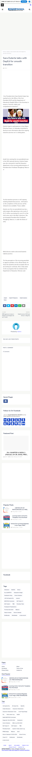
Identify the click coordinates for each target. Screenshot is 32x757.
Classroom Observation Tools (9, 711)
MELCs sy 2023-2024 (17, 723)
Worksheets (14, 615)
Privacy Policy (5, 670)
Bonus (18, 589)
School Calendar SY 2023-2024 (10, 734)
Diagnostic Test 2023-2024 (9, 720)
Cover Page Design (23, 711)
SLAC (18, 731)
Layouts (18, 598)
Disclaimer (4, 668)
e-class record (23, 615)
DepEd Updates (23, 298)
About (17, 666)
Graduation (20, 720)
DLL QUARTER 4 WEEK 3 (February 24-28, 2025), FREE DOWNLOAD (16, 454)
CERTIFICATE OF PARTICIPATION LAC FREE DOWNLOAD (19, 508)
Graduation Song (8, 595)
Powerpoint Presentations (10, 606)
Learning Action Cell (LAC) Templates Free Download (19, 516)
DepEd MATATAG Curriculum (9, 717)
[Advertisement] (16, 31)
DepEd (8, 51)
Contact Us (19, 670)
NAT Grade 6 (7, 604)
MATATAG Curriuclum (9, 601)
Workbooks (7, 615)
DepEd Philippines (13, 298)
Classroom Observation (18, 708)
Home (4, 51)
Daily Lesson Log (10, 714)
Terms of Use (19, 668)
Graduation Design (18, 592)
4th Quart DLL (15, 706)
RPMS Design (6, 731)
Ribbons (17, 609)
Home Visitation (18, 595)
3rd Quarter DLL (6, 706)
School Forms (22, 734)
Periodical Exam (6, 728)
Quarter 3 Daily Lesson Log (18, 728)
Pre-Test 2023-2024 (8, 609)
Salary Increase (7, 612)
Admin (5, 68)
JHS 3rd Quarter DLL (9, 598)
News (5, 300)
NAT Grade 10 (20, 601)
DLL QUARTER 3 (8, 592)
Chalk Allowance (6, 708)
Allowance (6, 589)
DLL (3, 714)
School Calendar (17, 612)
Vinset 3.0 (5, 737)
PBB (13, 604)
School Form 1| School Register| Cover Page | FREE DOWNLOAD (20, 524)
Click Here (24, 1)
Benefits (13, 589)
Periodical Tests (20, 604)
